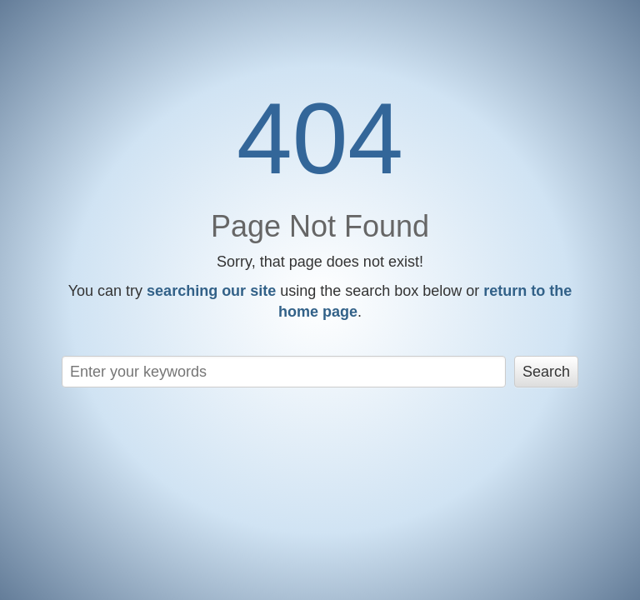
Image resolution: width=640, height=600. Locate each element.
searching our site (211, 290)
